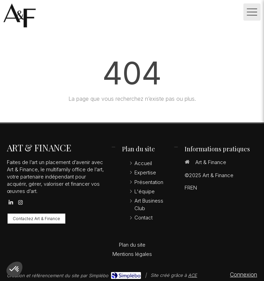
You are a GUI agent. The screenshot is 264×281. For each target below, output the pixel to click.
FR (187, 187)
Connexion (243, 274)
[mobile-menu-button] (252, 12)
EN (193, 187)
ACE (192, 275)
